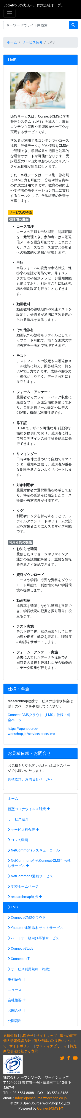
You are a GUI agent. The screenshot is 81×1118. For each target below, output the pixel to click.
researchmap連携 (25, 897)
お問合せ (17, 1010)
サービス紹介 (32, 42)
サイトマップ (46, 1036)
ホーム (12, 42)
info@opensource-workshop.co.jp (41, 1098)
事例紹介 (17, 979)
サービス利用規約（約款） (30, 969)
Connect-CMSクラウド (27, 917)
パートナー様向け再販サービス (33, 938)
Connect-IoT (19, 959)
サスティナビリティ (51, 1046)
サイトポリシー (21, 1046)
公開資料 (15, 1021)
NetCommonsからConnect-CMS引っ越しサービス (39, 863)
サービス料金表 (23, 830)
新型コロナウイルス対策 (29, 809)
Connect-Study (20, 948)
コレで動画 (18, 840)
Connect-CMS (50, 1108)
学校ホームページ (23, 886)
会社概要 (17, 1000)
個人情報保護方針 (17, 1041)
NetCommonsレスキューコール (34, 850)
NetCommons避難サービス (30, 876)
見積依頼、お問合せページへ (30, 779)
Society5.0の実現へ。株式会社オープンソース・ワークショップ (33, 5)
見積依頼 (10, 1036)
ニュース (15, 990)
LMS (13, 907)
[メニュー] (9, 13)
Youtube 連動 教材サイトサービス (35, 928)
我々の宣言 (68, 1036)
